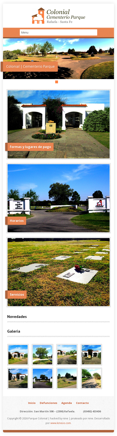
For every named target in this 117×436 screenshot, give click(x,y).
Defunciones (48, 403)
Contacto (82, 403)
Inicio (32, 403)
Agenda (66, 403)
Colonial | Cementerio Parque (30, 66)
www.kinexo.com (60, 423)
